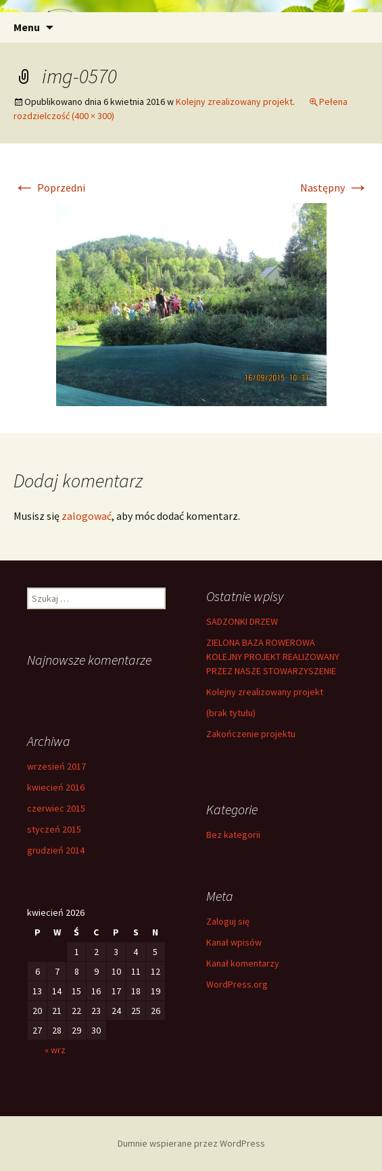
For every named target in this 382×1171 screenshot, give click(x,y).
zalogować (87, 516)
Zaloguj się (227, 921)
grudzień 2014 (56, 850)
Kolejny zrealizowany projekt (234, 101)
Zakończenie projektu (250, 734)
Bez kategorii (233, 834)
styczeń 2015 (54, 829)
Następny (334, 187)
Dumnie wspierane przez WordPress (191, 1143)
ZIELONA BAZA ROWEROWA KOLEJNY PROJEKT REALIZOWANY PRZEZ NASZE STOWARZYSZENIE (272, 656)
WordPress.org (237, 984)
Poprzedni (49, 187)
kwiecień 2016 (56, 787)
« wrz (55, 1050)
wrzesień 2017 (56, 766)
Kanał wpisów (234, 942)
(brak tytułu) (231, 713)
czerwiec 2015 (56, 808)
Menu (27, 27)
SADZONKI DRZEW (242, 621)
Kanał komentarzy (242, 963)
